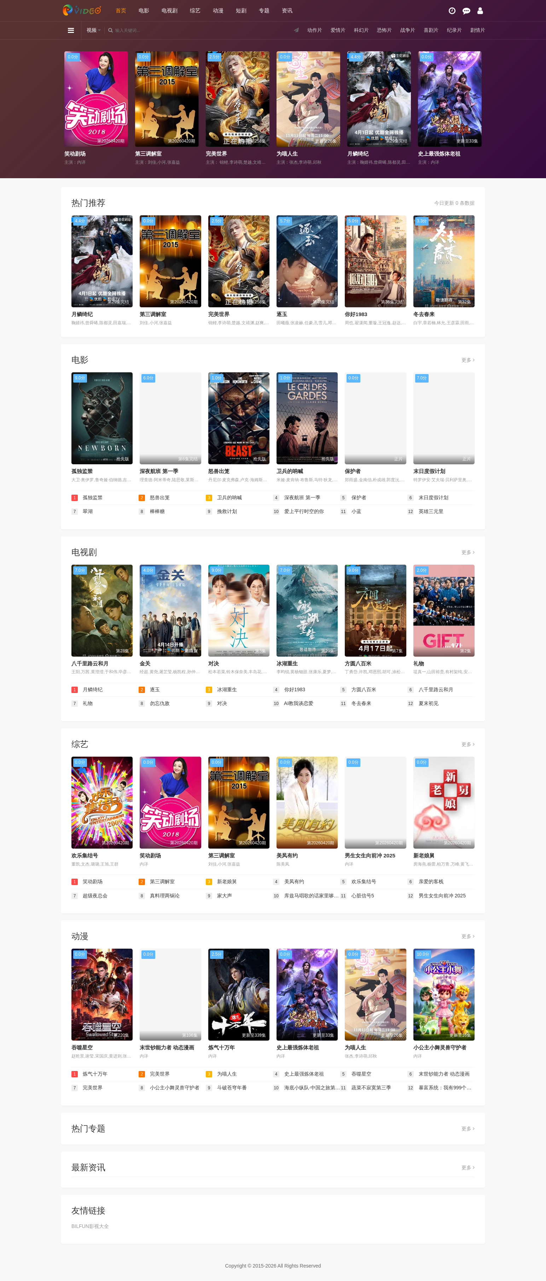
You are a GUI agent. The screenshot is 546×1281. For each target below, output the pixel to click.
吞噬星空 (82, 1047)
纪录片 (454, 30)
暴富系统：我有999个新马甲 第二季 (441, 1088)
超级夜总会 (89, 896)
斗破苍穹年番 (226, 1088)
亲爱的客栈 (425, 882)
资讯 (287, 10)
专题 (264, 10)
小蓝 (350, 511)
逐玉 (282, 314)
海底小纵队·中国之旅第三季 (306, 1088)
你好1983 (356, 314)
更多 (468, 360)
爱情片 (338, 30)
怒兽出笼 (219, 471)
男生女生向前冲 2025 (370, 855)
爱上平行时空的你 (298, 511)
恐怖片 (384, 30)
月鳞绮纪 (357, 154)
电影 (144, 10)
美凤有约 (287, 855)
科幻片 (361, 30)
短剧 (241, 10)
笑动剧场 (75, 154)
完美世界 (216, 154)
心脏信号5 (357, 896)
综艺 (195, 10)
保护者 (353, 471)
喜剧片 (431, 30)
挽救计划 (221, 511)
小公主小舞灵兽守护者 (439, 1047)
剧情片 (477, 30)
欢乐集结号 (84, 855)
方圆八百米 (358, 663)
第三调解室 (148, 154)
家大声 (219, 896)
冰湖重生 (287, 663)
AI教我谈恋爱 (293, 703)
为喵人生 (287, 154)
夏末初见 (422, 703)
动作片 (314, 30)
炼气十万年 (221, 1047)
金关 (145, 663)
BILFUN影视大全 (90, 1226)
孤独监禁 (82, 471)
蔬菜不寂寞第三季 (365, 1088)
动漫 (218, 10)
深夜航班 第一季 (159, 471)
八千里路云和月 (90, 663)
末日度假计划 (429, 471)
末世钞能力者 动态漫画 (167, 1047)
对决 (213, 663)
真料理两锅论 (159, 896)
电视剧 (170, 10)
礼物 (418, 663)
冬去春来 (424, 314)
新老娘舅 (424, 855)
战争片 (407, 30)
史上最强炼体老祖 (439, 154)
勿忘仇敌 (154, 703)
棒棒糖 (152, 511)
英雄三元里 (425, 511)
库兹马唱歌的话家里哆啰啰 (306, 896)
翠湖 (82, 511)
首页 (121, 10)
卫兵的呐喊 (290, 471)
